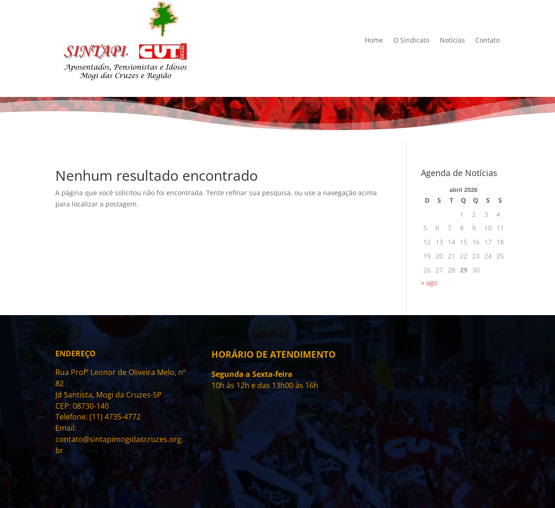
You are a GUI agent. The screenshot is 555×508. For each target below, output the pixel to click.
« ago (429, 282)
